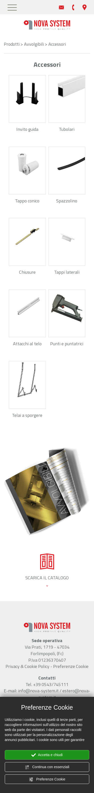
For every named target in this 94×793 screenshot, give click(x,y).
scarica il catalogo (47, 577)
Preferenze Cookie (47, 779)
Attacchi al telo (27, 343)
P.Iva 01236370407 (47, 660)
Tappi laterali (66, 272)
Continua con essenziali (47, 767)
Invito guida (27, 129)
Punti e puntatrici (66, 343)
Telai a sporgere (27, 415)
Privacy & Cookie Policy (27, 666)
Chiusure (27, 272)
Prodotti (12, 44)
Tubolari (66, 129)
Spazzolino (66, 200)
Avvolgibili (34, 44)
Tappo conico (27, 200)
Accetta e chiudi (47, 755)
